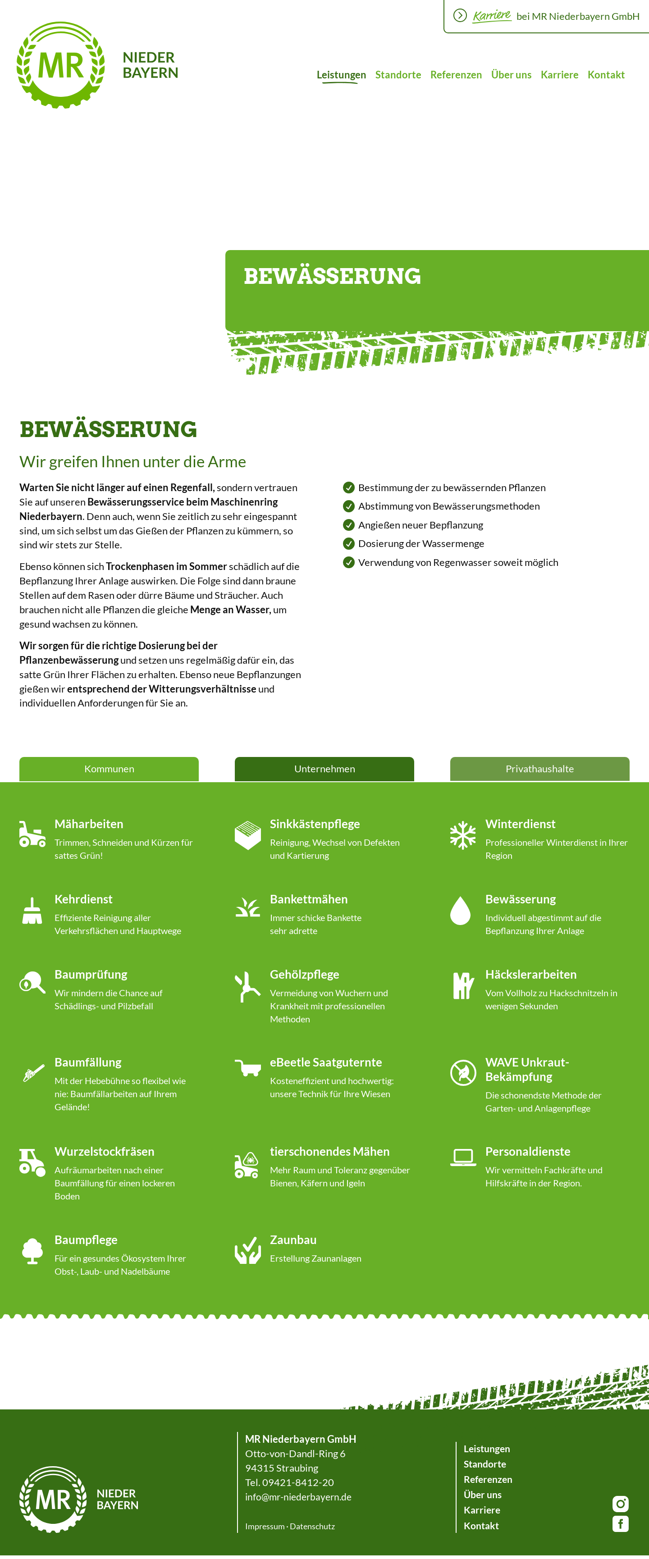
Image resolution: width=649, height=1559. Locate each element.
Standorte (398, 74)
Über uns (511, 74)
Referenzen (456, 74)
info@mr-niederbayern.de (300, 1500)
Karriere (560, 74)
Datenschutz (311, 1530)
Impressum (263, 1530)
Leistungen (341, 74)
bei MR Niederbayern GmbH (578, 16)
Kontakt (606, 74)
